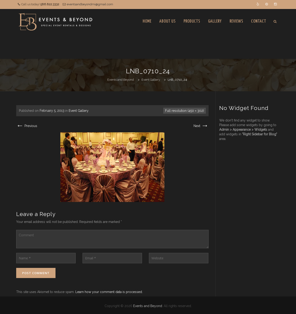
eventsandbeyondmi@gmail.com (90, 4)
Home (147, 21)
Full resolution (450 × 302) (184, 111)
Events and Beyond (147, 306)
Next (201, 126)
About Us (167, 21)
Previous (26, 126)
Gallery (215, 21)
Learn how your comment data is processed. (109, 292)
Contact (258, 21)
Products (192, 21)
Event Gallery (79, 111)
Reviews (236, 21)
